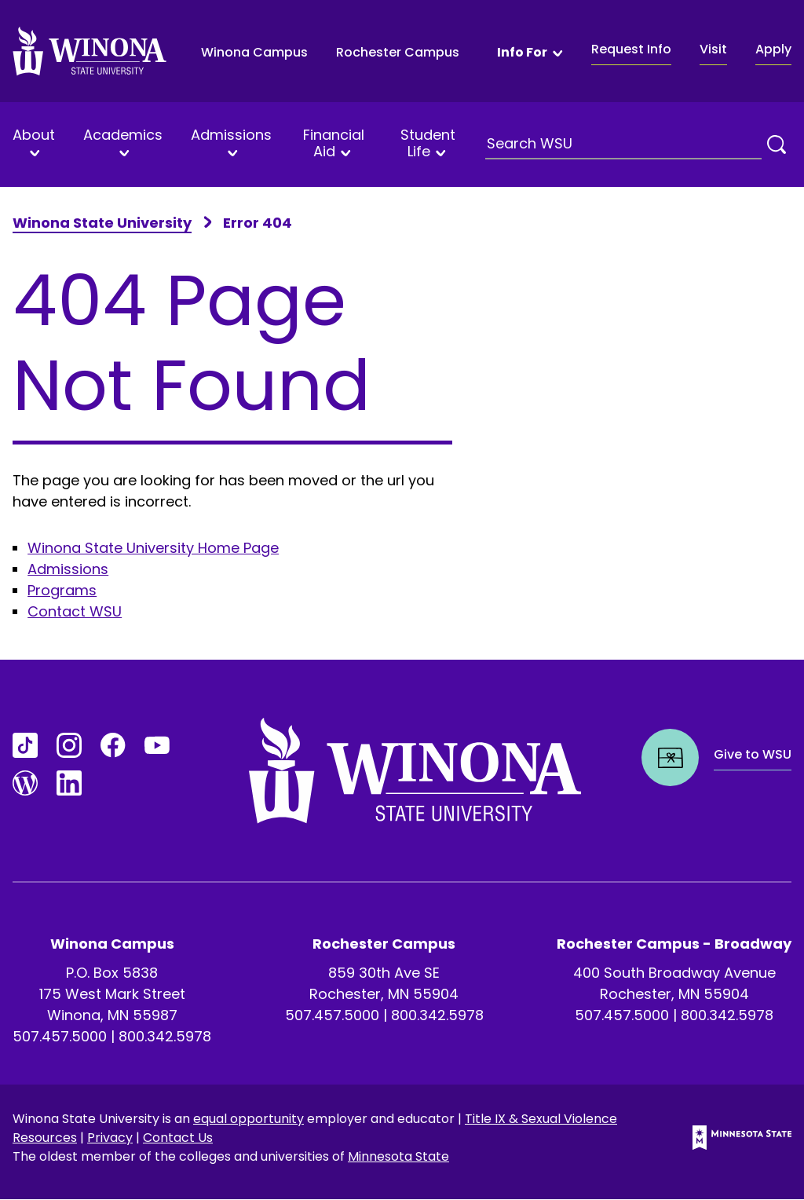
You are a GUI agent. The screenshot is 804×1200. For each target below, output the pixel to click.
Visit (713, 49)
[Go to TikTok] (25, 745)
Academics (123, 136)
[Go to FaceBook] (113, 745)
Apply (773, 49)
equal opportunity (248, 1119)
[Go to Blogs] (25, 783)
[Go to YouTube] (157, 745)
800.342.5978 (165, 1036)
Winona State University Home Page (153, 548)
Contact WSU (74, 611)
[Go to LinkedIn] (69, 783)
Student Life (427, 143)
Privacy (110, 1138)
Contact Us (178, 1138)
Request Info (631, 49)
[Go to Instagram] (69, 745)
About (34, 136)
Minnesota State (398, 1156)
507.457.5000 (60, 1036)
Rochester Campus (397, 52)
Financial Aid (333, 143)
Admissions (231, 136)
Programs (62, 590)
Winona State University (102, 222)
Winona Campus (254, 52)
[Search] (776, 144)
